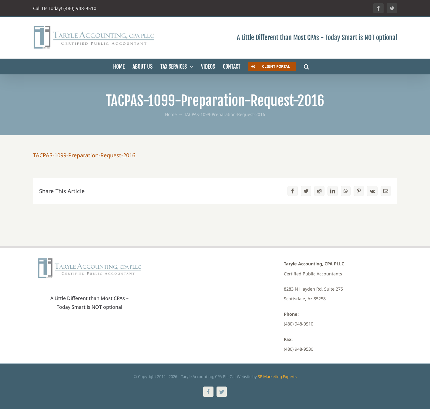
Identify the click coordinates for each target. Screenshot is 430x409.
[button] (306, 66)
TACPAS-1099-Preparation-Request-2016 (84, 155)
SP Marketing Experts (277, 376)
